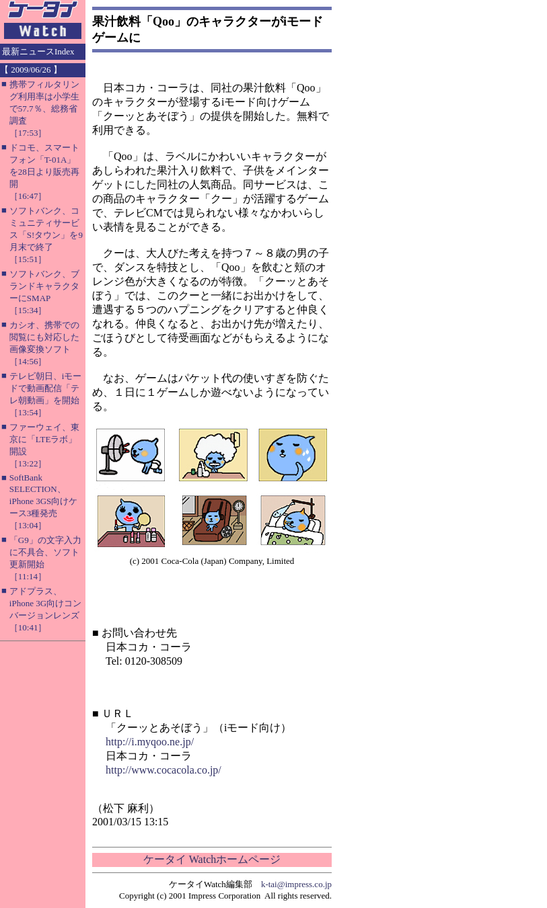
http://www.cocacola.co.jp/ (163, 770)
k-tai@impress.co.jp (296, 884)
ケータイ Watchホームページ (212, 859)
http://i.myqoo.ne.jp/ (150, 741)
